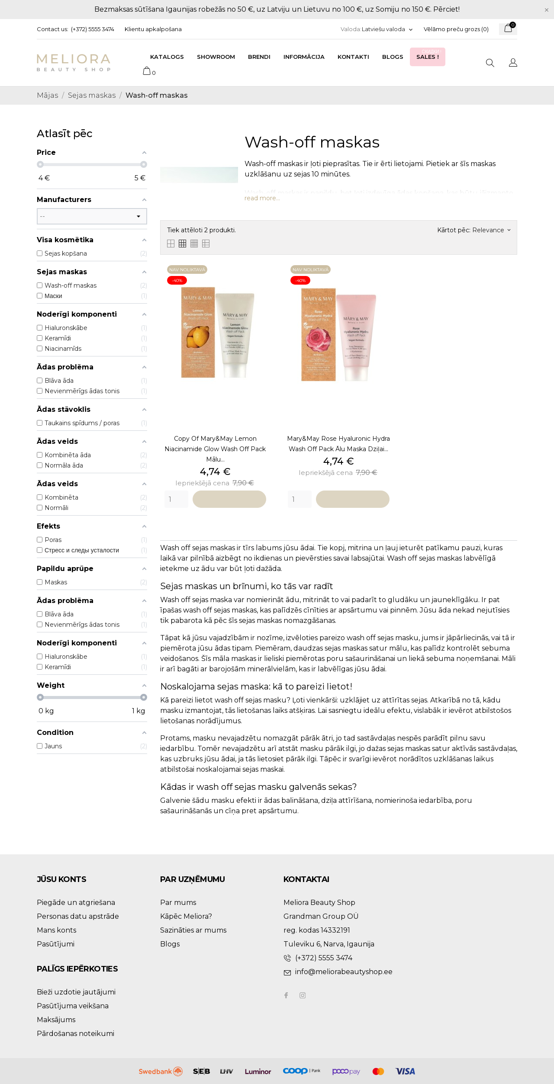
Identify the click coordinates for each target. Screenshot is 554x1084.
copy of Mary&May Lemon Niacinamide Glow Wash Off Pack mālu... (215, 449)
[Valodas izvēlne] (387, 29)
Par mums (178, 902)
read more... (262, 198)
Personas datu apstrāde (78, 916)
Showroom (216, 56)
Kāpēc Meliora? (186, 916)
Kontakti (353, 56)
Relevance (491, 230)
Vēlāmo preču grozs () (456, 29)
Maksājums (56, 1020)
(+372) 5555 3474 (92, 29)
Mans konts (56, 930)
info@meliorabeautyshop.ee (344, 972)
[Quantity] (176, 499)
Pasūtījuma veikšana (73, 1006)
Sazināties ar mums (193, 930)
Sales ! (429, 54)
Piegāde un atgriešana (76, 902)
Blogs (392, 56)
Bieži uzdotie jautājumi (76, 992)
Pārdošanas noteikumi (75, 1033)
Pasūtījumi (55, 944)
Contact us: (52, 29)
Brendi (259, 56)
